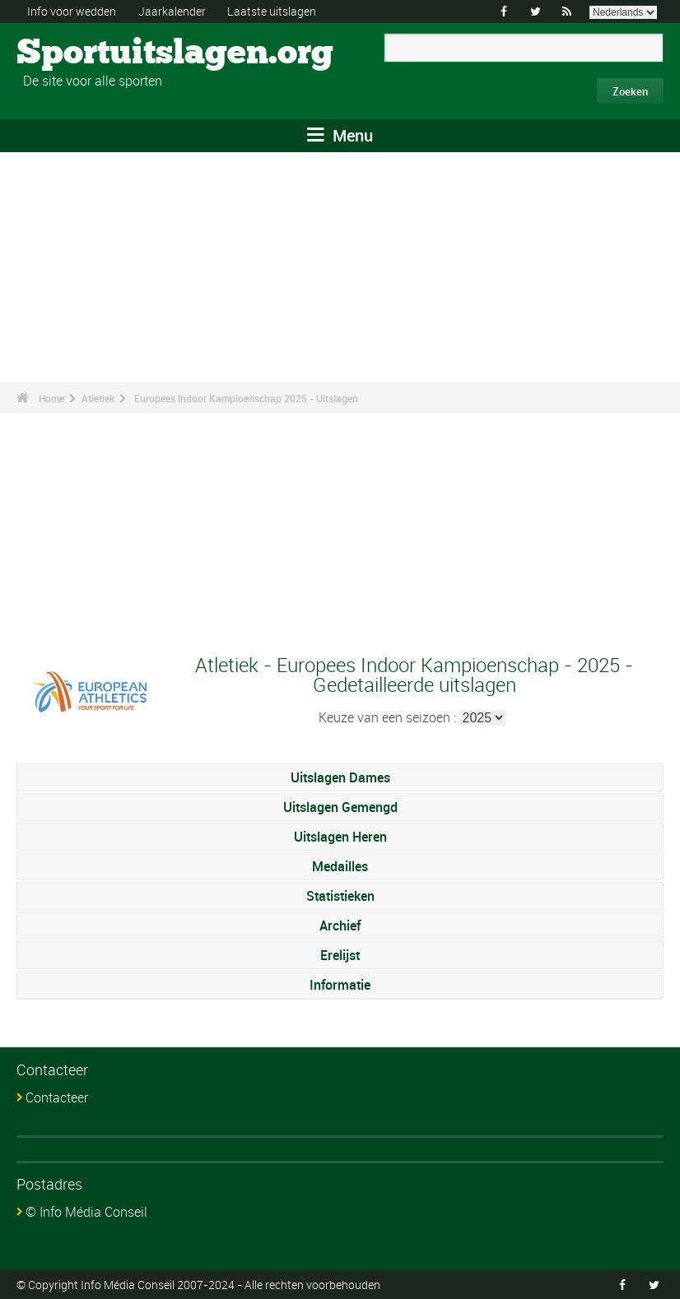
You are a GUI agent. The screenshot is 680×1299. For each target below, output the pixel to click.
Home (51, 398)
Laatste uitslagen (271, 11)
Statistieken (340, 896)
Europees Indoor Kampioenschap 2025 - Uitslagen (246, 398)
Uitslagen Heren (340, 837)
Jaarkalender (172, 11)
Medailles (340, 866)
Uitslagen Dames (340, 777)
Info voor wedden (71, 11)
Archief (340, 925)
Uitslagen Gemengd (340, 807)
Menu (340, 135)
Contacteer (57, 1097)
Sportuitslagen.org (78, 53)
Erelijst (340, 955)
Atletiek (98, 398)
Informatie (340, 985)
